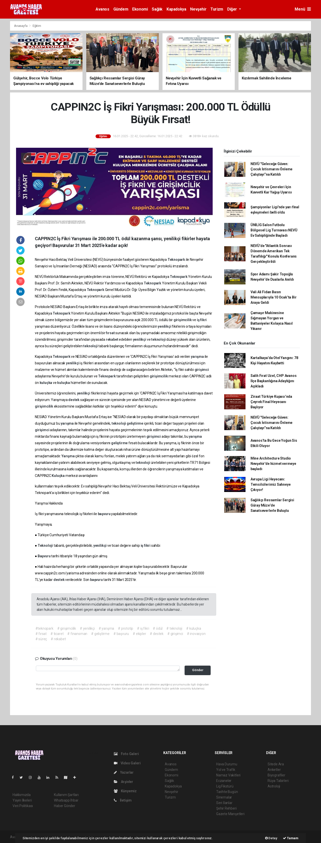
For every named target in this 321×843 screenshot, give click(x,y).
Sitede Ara (276, 764)
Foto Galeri (126, 754)
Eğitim (37, 26)
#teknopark (44, 628)
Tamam (290, 838)
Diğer (232, 9)
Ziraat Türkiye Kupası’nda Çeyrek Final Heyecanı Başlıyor (271, 401)
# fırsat (41, 634)
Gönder (197, 670)
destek (74, 400)
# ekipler (139, 634)
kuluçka (46, 383)
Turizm (216, 9)
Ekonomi (140, 9)
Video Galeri (127, 763)
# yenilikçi (87, 628)
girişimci (202, 370)
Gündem (120, 9)
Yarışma (68, 456)
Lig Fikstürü (224, 786)
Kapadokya (176, 9)
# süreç (41, 639)
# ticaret (56, 634)
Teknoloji (46, 545)
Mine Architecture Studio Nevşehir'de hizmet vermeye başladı (273, 463)
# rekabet (58, 639)
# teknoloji (174, 628)
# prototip (125, 628)
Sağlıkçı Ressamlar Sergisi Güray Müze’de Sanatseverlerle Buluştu (272, 505)
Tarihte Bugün (227, 792)
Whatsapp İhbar (66, 800)
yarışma (197, 357)
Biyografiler (276, 775)
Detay (271, 838)
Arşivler (123, 782)
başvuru (104, 514)
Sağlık (157, 9)
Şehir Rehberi (226, 808)
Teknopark (177, 260)
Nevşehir (198, 9)
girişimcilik (183, 320)
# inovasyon (196, 634)
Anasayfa (21, 26)
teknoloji (158, 339)
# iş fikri (143, 628)
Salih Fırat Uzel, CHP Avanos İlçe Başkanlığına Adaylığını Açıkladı (274, 381)
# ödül (158, 628)
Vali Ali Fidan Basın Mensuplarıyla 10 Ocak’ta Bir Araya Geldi (274, 297)
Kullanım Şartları (66, 795)
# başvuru (121, 634)
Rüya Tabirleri (278, 781)
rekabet (112, 339)
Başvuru (44, 556)
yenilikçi (165, 326)
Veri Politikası (23, 806)
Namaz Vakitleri (228, 775)
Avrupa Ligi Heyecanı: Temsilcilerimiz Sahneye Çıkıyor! (271, 484)
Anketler (274, 770)
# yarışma (106, 628)
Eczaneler (223, 781)
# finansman (77, 634)
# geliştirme (100, 634)
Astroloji (274, 786)
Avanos (102, 9)
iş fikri (202, 320)
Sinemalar (224, 797)
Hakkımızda (22, 795)
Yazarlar (124, 772)
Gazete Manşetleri (230, 814)
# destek (156, 634)
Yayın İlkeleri (22, 800)
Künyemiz (125, 791)
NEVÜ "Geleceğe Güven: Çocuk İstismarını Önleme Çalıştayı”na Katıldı (271, 169)
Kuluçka (58, 476)
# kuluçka (193, 628)
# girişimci (175, 634)
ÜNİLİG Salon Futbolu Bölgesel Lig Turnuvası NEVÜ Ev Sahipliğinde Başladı (274, 230)
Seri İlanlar (224, 803)
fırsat (110, 333)
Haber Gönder (64, 806)
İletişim (123, 800)
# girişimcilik (66, 628)
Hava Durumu (226, 764)
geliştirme (135, 423)
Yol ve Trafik (225, 770)
